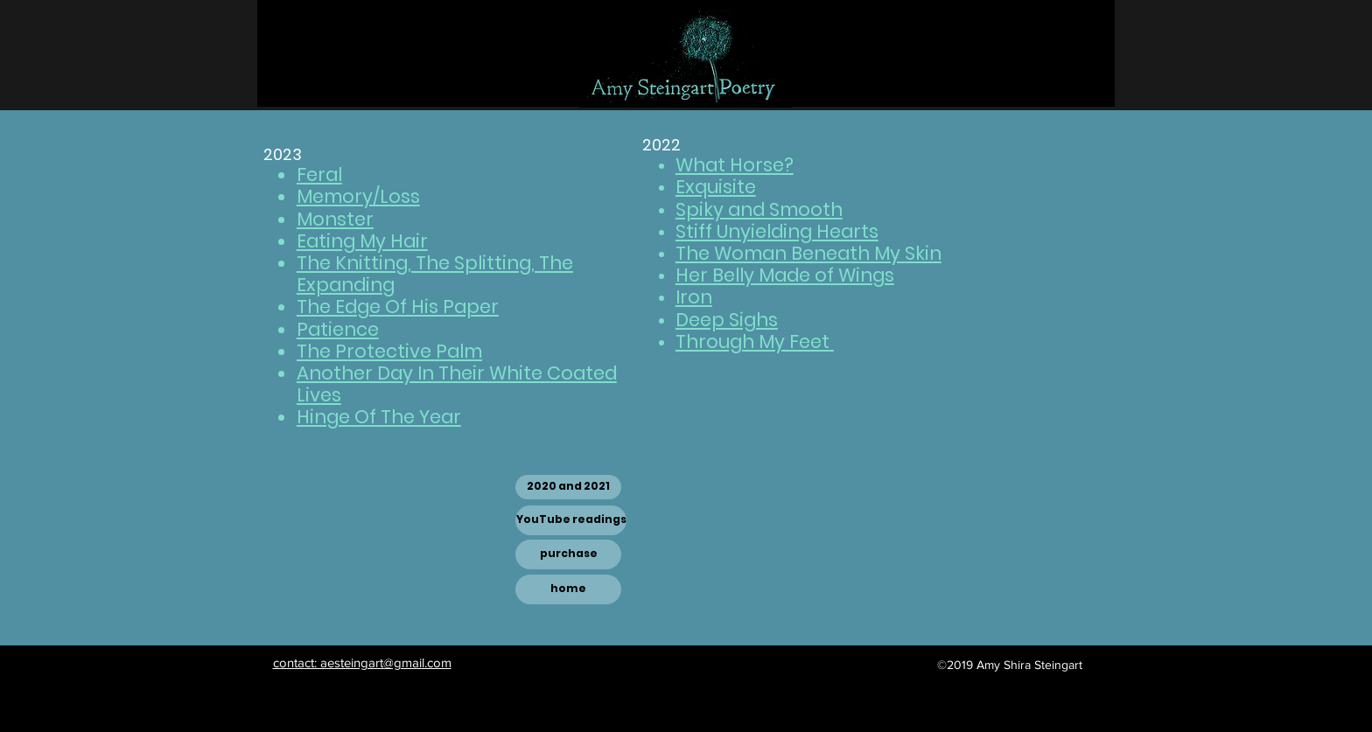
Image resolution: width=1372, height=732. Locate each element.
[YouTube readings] (570, 520)
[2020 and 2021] (568, 487)
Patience (338, 329)
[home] (568, 589)
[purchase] (568, 554)
